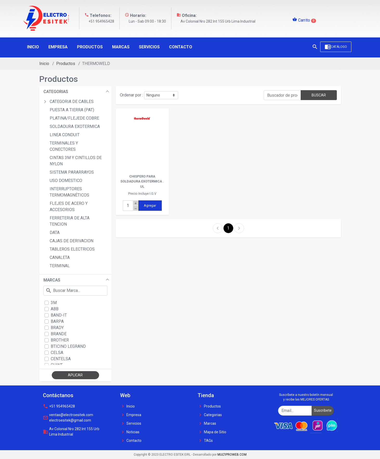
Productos (65, 63)
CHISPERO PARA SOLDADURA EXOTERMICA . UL (142, 181)
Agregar (150, 205)
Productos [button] (90, 46)
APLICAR (75, 375)
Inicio (44, 63)
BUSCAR (319, 95)
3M (54, 302)
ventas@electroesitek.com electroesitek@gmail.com (68, 417)
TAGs (205, 440)
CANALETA (60, 257)
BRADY (57, 327)
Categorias (210, 414)
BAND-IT (59, 315)
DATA (55, 232)
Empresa (130, 414)
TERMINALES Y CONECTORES (64, 146)
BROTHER (60, 340)
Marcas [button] (121, 46)
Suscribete (323, 410)
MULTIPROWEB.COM (232, 454)
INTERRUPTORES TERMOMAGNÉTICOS (69, 192)
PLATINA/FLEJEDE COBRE (74, 118)
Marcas (207, 423)
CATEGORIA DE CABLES (72, 101)
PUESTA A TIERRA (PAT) (72, 109)
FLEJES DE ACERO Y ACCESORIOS (69, 206)
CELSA (57, 352)
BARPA (57, 321)
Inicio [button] (33, 46)
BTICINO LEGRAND (68, 346)
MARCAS (51, 280)
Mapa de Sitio (212, 432)
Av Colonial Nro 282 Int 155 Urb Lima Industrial (71, 431)
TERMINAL (60, 265)
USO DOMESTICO (66, 180)
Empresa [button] (58, 46)
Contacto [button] (180, 46)
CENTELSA (61, 358)
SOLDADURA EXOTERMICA (75, 126)
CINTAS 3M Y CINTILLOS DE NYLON (76, 160)
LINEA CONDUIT (65, 134)
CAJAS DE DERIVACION (71, 240)
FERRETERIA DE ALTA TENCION (69, 221)
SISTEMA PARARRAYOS (72, 172)
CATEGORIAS (55, 91)
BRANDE (59, 333)
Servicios (130, 423)
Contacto (130, 440)
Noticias (129, 432)
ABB (55, 308)
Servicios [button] (149, 46)
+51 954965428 (59, 406)
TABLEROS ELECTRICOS (72, 249)
